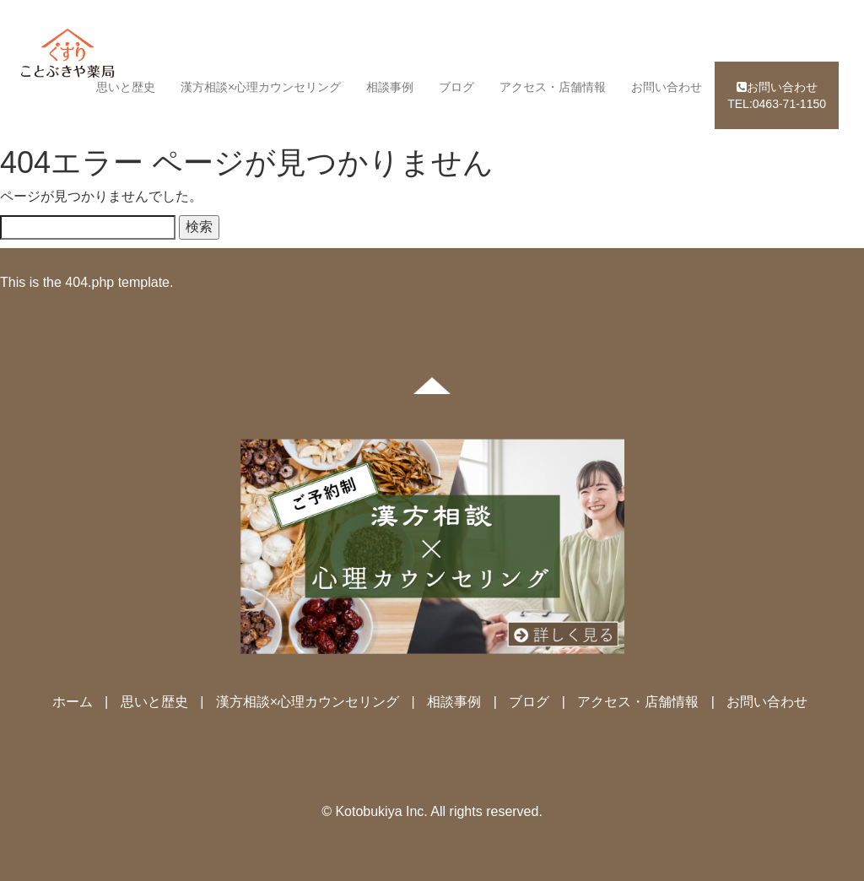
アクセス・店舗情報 (553, 87)
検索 (199, 226)
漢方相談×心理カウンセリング (261, 87)
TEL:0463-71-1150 (776, 95)
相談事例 (389, 87)
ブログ (456, 87)
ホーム (72, 702)
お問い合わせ (666, 87)
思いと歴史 (125, 87)
